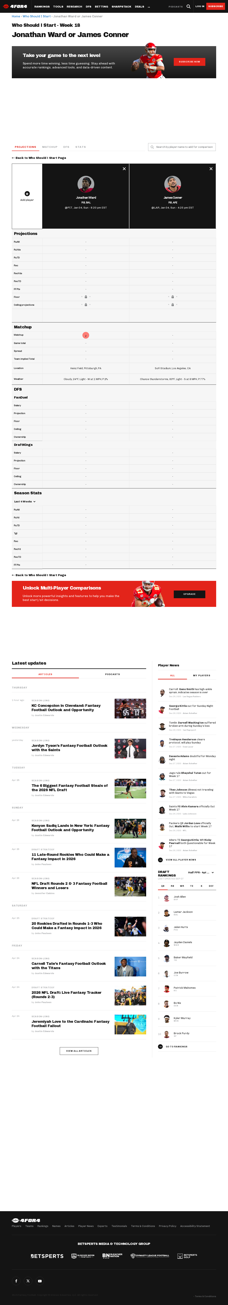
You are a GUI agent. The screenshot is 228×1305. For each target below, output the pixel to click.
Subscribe (215, 6)
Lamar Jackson (183, 912)
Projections (25, 147)
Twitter (28, 1281)
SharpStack (121, 7)
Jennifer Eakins (44, 893)
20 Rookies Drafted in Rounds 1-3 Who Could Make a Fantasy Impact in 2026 (67, 926)
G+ (40, 1281)
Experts (102, 1226)
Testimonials (119, 1226)
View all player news (181, 860)
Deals (139, 7)
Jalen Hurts (181, 927)
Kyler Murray (182, 1018)
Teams (29, 1226)
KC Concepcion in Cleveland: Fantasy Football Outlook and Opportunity (66, 708)
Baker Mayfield (183, 957)
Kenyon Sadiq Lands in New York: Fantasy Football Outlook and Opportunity (71, 828)
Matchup (50, 147)
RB (172, 886)
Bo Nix (177, 1003)
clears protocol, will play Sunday (187, 741)
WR (182, 886)
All (172, 675)
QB (162, 886)
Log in (199, 6)
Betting (101, 7)
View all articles (79, 1051)
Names (56, 1226)
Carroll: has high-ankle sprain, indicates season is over (190, 691)
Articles (45, 674)
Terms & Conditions (143, 1226)
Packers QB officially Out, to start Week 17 (190, 825)
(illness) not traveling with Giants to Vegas (191, 791)
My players (201, 675)
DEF (211, 886)
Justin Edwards (44, 715)
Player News (86, 1226)
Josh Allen (180, 896)
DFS (66, 147)
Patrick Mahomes (185, 987)
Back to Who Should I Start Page (41, 158)
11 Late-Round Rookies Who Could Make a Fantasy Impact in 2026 (71, 857)
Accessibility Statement (195, 1226)
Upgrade (189, 594)
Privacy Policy (167, 1226)
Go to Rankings (177, 1047)
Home (16, 16)
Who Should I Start (37, 16)
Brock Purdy (181, 1033)
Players (16, 1226)
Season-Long (41, 701)
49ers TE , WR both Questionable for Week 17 (192, 843)
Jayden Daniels (183, 942)
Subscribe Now (189, 62)
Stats (80, 147)
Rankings (42, 7)
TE (191, 886)
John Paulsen (43, 864)
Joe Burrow (181, 972)
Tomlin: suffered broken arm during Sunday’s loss (192, 724)
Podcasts (176, 7)
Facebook (16, 1281)
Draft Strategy (43, 850)
